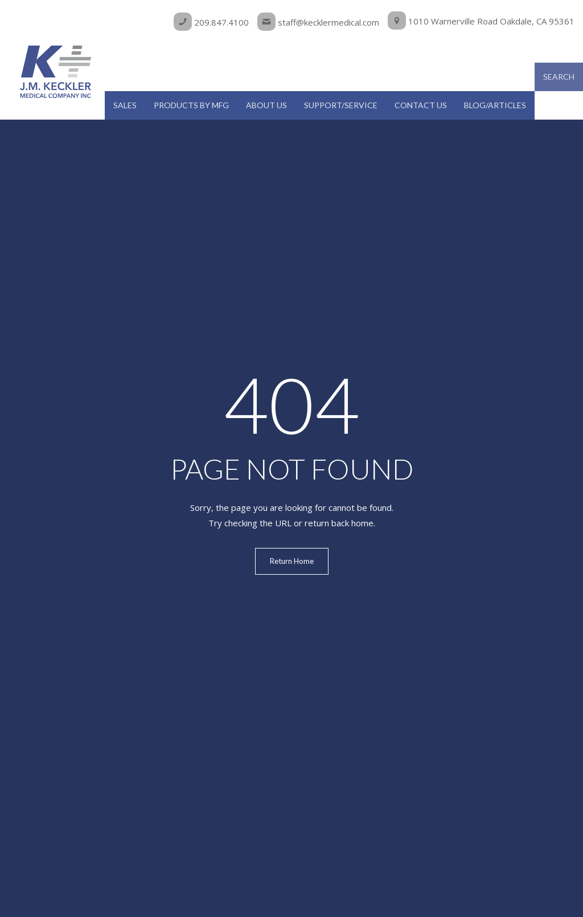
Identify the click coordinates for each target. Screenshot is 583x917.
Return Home (292, 561)
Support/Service (340, 105)
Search (558, 76)
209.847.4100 (211, 22)
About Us (266, 105)
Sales (125, 105)
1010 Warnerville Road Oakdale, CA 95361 (481, 21)
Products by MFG (191, 105)
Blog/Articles (495, 105)
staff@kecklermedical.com (318, 22)
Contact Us (421, 105)
